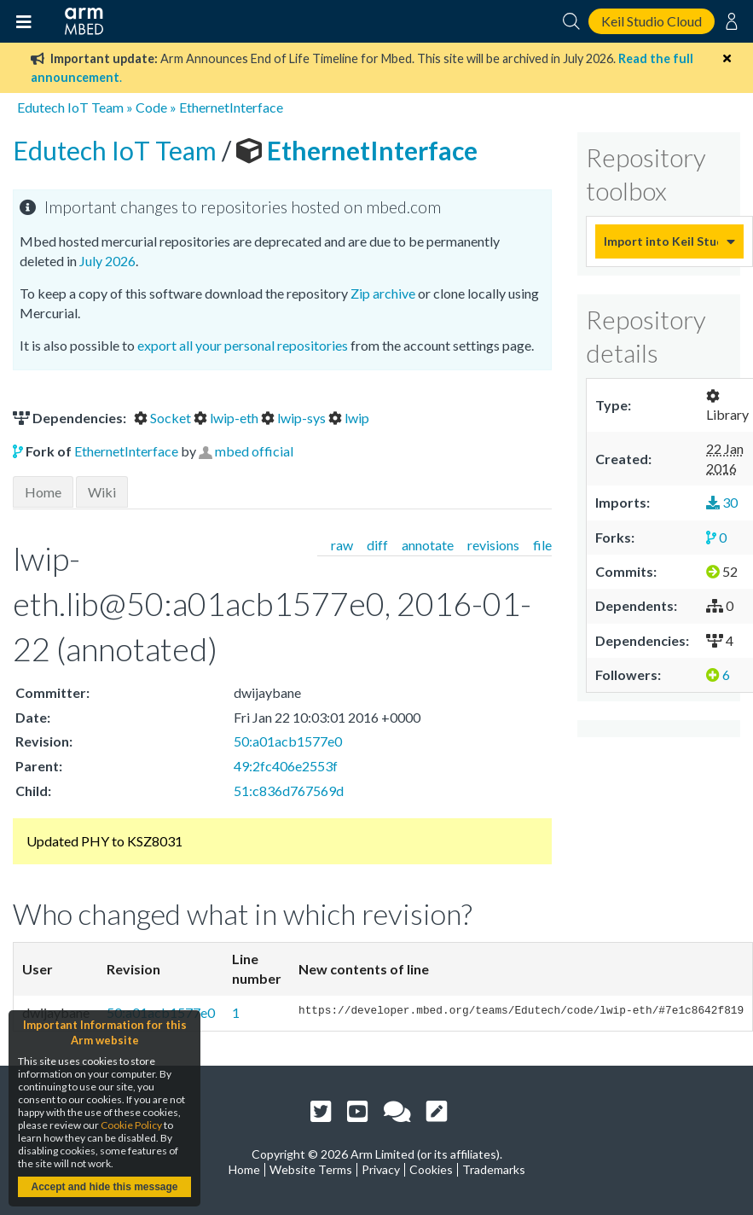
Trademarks (493, 1169)
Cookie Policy (131, 1125)
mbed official (254, 451)
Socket (164, 418)
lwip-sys (294, 418)
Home (43, 492)
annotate (428, 545)
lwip (348, 418)
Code (151, 107)
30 (722, 502)
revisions (493, 545)
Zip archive (382, 293)
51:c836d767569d (289, 790)
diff (377, 545)
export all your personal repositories (242, 345)
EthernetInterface (231, 107)
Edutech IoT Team (70, 107)
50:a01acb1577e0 (288, 741)
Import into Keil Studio (661, 241)
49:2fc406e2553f (286, 766)
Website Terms (310, 1169)
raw (342, 545)
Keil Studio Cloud (651, 21)
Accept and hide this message (104, 1187)
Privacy (381, 1169)
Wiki (102, 492)
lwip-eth (227, 418)
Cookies (431, 1169)
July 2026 (107, 261)
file (542, 545)
